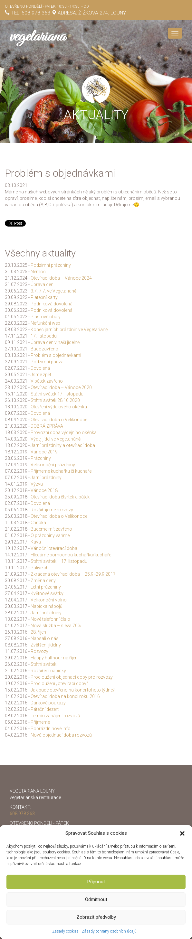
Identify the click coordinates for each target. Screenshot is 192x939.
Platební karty (44, 297)
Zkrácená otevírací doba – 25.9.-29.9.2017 (73, 574)
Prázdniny (41, 458)
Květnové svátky (47, 593)
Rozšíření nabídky (48, 670)
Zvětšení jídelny (46, 644)
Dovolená (40, 368)
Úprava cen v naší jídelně (55, 342)
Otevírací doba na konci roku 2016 (65, 696)
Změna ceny (43, 580)
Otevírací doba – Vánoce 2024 (61, 278)
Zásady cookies (65, 931)
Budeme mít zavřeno (51, 529)
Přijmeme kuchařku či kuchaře (61, 471)
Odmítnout (96, 899)
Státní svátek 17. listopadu (57, 393)
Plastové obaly (46, 316)
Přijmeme (40, 722)
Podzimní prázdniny (51, 265)
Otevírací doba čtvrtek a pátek (60, 496)
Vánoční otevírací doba (54, 548)
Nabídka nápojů (46, 606)
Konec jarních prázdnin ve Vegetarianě (69, 329)
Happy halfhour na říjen (54, 657)
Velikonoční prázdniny (53, 464)
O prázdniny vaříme (50, 535)
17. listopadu (44, 336)
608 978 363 (36, 13)
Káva (36, 541)
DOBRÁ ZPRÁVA (47, 426)
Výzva (37, 484)
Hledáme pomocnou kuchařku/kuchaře (71, 554)
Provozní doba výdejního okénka (64, 432)
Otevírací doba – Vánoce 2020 (61, 387)
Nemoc (38, 271)
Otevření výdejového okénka (59, 406)
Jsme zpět (41, 374)
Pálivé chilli (42, 567)
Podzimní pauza (47, 361)
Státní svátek (43, 664)
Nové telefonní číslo (50, 619)
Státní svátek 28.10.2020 (55, 400)
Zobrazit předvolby (96, 917)
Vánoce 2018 (44, 490)
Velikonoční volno (49, 599)
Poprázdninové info (51, 728)
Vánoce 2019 (44, 451)
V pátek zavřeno (47, 381)
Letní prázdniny (46, 587)
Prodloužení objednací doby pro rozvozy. (72, 677)
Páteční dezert (45, 709)
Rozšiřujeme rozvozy (52, 509)
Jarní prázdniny (46, 477)
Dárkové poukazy (48, 702)
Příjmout (96, 882)
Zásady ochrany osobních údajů (109, 931)
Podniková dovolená (51, 303)
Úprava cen (42, 284)
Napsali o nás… (46, 638)
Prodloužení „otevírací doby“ (59, 683)
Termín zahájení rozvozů (55, 715)
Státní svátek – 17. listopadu (59, 561)
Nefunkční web (45, 323)
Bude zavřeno (44, 348)
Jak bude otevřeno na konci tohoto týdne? (73, 690)
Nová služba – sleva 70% (56, 625)
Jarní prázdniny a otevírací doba (63, 445)
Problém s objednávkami (56, 355)
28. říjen (38, 632)
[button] (182, 833)
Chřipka (38, 522)
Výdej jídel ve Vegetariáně (56, 439)
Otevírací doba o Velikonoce (59, 419)
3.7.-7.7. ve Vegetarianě (53, 290)
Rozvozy (39, 651)
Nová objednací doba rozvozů (61, 735)
